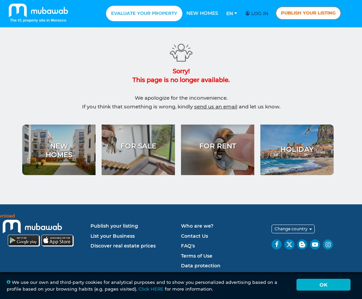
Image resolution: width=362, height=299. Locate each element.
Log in (257, 13)
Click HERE (150, 289)
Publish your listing (308, 12)
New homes (202, 13)
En (231, 13)
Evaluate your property (144, 13)
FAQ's (188, 246)
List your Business (112, 236)
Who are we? (197, 226)
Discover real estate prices (123, 246)
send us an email (215, 106)
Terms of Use (196, 256)
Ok (323, 284)
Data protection (201, 266)
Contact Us (194, 236)
